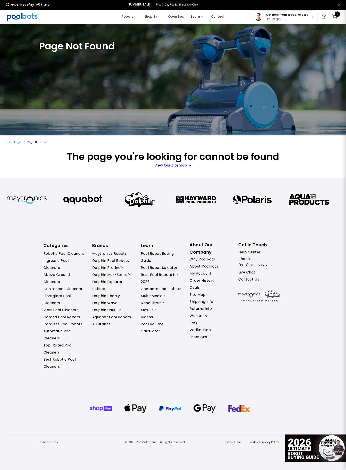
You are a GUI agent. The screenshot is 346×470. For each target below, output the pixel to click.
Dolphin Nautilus (107, 310)
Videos (147, 317)
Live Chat (246, 272)
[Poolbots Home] (23, 17)
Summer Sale (139, 4)
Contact (217, 16)
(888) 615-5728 (252, 265)
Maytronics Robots (109, 253)
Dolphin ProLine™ (108, 267)
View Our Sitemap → (173, 165)
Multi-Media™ (153, 295)
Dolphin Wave (105, 302)
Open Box (176, 16)
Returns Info (201, 308)
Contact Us (248, 279)
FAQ (193, 322)
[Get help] (324, 16)
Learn (197, 16)
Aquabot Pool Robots (111, 317)
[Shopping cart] (334, 16)
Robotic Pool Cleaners (63, 253)
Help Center (249, 252)
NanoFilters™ (153, 302)
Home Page (13, 142)
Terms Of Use (232, 442)
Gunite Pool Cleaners (62, 288)
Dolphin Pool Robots (110, 260)
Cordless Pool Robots (63, 324)
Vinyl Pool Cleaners (61, 310)
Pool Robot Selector (159, 267)
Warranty (198, 315)
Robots (129, 16)
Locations (198, 336)
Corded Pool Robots (61, 317)
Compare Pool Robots (161, 288)
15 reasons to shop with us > (27, 4)
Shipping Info (201, 301)
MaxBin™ (149, 310)
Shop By (152, 16)
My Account (200, 273)
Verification (200, 329)
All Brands (101, 324)
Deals (195, 287)
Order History (202, 280)
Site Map (197, 294)
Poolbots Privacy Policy (264, 442)
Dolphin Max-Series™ (111, 274)
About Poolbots (204, 266)
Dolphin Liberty (106, 295)
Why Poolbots (202, 259)
